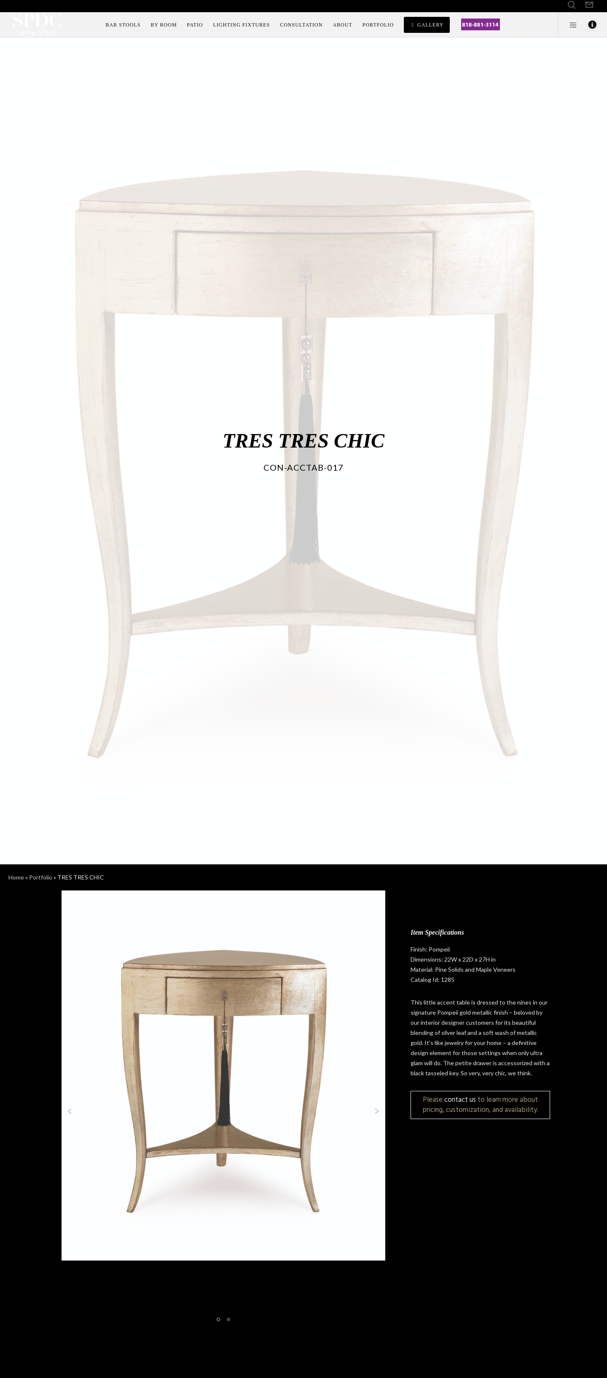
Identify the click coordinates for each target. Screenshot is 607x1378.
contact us (460, 1099)
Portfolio (40, 877)
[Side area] (568, 24)
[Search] (572, 5)
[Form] (589, 5)
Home (16, 877)
